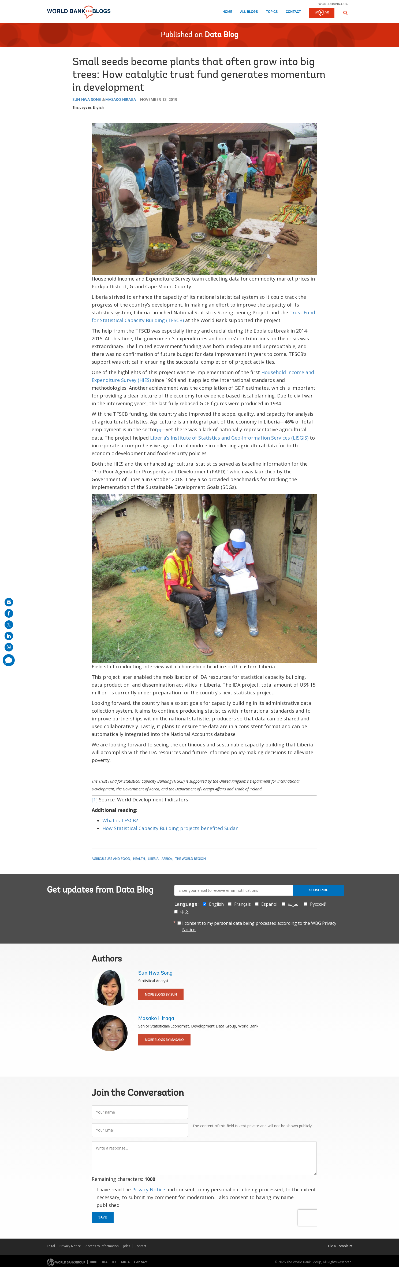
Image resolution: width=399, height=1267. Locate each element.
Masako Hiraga (120, 99)
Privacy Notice (148, 1189)
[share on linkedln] (9, 636)
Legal (51, 1246)
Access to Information (102, 1246)
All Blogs (249, 12)
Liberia (153, 858)
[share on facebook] (9, 613)
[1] (159, 430)
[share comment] (9, 660)
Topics (272, 12)
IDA (104, 1262)
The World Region (190, 858)
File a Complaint (340, 1246)
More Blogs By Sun (161, 994)
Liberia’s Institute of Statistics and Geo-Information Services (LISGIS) (229, 437)
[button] (345, 12)
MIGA (125, 1262)
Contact (293, 12)
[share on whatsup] (9, 647)
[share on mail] (9, 602)
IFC (114, 1262)
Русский (318, 904)
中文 (184, 912)
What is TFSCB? (120, 820)
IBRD (94, 1262)
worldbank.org (333, 3)
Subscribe (318, 890)
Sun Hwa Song (87, 99)
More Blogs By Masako (164, 1039)
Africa (167, 858)
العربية (294, 904)
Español (269, 904)
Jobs (126, 1246)
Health (139, 858)
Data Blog (221, 35)
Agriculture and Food (111, 858)
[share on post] (9, 624)
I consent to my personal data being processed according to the (259, 926)
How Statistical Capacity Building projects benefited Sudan (171, 828)
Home (227, 12)
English (98, 107)
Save (102, 1217)
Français (242, 904)
